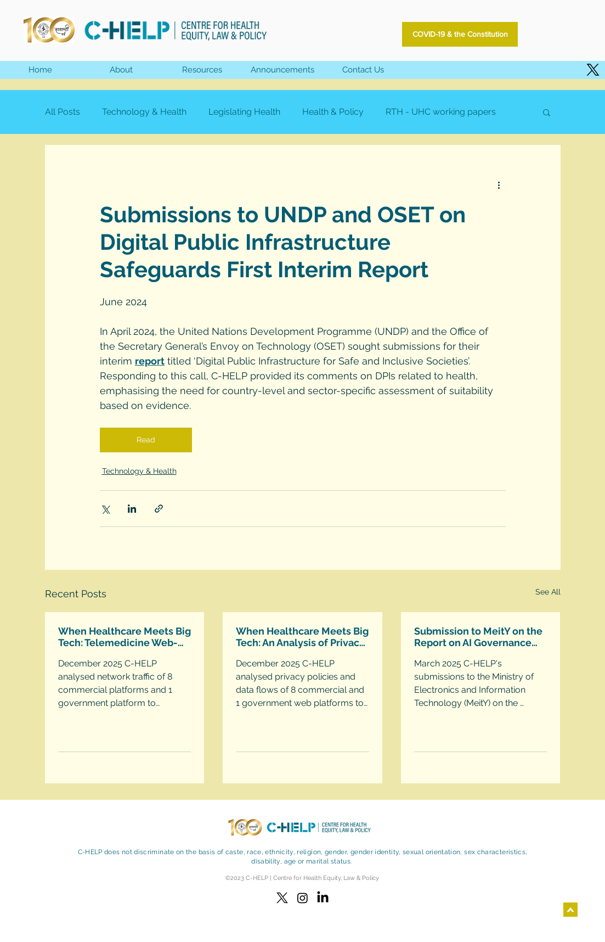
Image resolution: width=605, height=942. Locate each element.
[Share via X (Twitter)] (105, 508)
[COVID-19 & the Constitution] (460, 34)
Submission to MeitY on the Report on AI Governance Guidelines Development (478, 636)
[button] (201, 70)
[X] (593, 69)
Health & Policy (333, 111)
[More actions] (499, 184)
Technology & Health (144, 111)
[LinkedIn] (323, 898)
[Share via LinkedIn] (132, 508)
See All (548, 591)
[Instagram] (302, 898)
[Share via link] (159, 508)
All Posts (62, 111)
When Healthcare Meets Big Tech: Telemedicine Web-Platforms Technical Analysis (124, 636)
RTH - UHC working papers (441, 111)
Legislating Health (244, 111)
